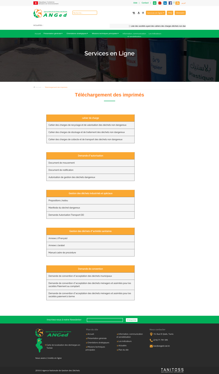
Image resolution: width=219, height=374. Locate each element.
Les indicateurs (155, 33)
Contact (145, 3)
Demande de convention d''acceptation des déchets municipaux (80, 276)
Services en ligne (155, 12)
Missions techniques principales (106, 33)
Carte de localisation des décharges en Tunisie (63, 346)
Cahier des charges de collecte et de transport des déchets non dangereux (85, 139)
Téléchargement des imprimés (56, 87)
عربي (183, 3)
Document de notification (61, 170)
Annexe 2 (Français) (58, 238)
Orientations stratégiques (78, 33)
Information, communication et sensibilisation (134, 35)
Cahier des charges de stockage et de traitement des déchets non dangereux (87, 132)
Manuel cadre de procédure (62, 252)
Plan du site (124, 350)
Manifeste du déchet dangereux (64, 207)
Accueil (38, 33)
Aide (135, 3)
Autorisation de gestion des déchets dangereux (72, 177)
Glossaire (180, 13)
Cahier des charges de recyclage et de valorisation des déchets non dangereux (87, 125)
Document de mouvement (62, 163)
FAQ (170, 13)
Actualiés (122, 345)
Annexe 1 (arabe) (57, 245)
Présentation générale (54, 33)
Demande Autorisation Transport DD (66, 215)
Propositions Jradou (58, 200)
